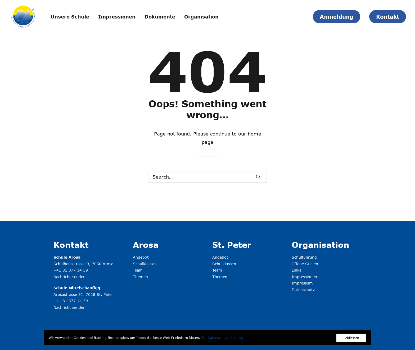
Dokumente (160, 17)
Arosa (146, 244)
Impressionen (117, 17)
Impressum (302, 283)
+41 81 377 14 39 (70, 270)
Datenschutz (303, 289)
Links (296, 270)
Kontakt (71, 244)
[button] (258, 177)
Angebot (141, 257)
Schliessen (351, 338)
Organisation (201, 17)
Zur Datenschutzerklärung (222, 337)
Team (138, 270)
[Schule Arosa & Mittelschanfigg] (23, 16)
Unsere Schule (70, 17)
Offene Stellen (305, 264)
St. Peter (231, 244)
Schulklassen (145, 264)
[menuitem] (70, 16)
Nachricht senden (69, 276)
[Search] (207, 177)
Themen (140, 276)
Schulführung (304, 257)
